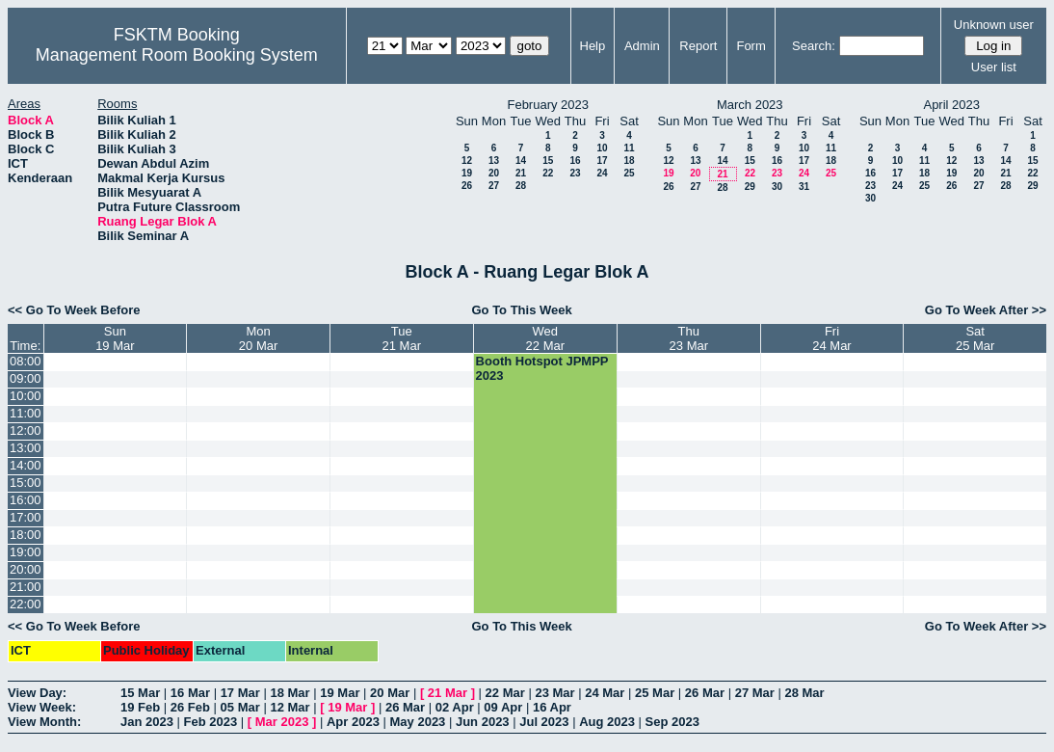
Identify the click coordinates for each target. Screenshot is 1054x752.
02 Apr (454, 707)
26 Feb (190, 707)
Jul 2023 (543, 721)
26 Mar (705, 692)
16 (574, 160)
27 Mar (755, 692)
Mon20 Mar (258, 338)
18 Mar (289, 692)
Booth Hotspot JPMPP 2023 (542, 368)
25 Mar (654, 692)
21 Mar (447, 692)
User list (993, 67)
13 (493, 160)
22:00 (25, 604)
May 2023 (418, 721)
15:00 (25, 482)
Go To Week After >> (985, 310)
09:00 (25, 378)
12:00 (25, 430)
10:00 (25, 396)
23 (574, 173)
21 (520, 173)
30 (777, 186)
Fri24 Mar (831, 338)
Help (593, 46)
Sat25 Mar (975, 338)
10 (601, 148)
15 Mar (140, 692)
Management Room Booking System (177, 55)
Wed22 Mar (545, 338)
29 (750, 186)
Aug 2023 (607, 721)
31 (804, 186)
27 (493, 185)
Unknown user (994, 24)
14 (520, 160)
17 (601, 160)
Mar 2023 (282, 721)
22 (547, 173)
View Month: (44, 721)
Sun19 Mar (114, 338)
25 (628, 173)
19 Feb (140, 707)
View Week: (42, 707)
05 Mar (240, 707)
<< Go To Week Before (74, 310)
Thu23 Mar (689, 338)
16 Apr (552, 707)
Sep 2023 (672, 721)
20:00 (25, 569)
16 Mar (190, 692)
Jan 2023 (146, 721)
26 (466, 185)
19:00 (25, 552)
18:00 (25, 534)
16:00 (25, 500)
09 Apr (503, 707)
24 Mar (604, 692)
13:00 (25, 448)
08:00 (25, 361)
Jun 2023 (483, 721)
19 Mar (339, 692)
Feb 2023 (211, 721)
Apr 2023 (353, 721)
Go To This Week (521, 310)
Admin (642, 46)
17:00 (25, 517)
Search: (813, 46)
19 (466, 173)
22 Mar (505, 692)
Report (698, 46)
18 (628, 160)
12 (466, 160)
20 (493, 173)
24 (601, 173)
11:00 (25, 413)
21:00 (25, 586)
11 (628, 148)
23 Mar (554, 692)
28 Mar (804, 692)
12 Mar (289, 707)
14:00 (25, 465)
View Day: (37, 692)
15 (547, 160)
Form (750, 46)
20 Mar (389, 692)
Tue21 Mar (401, 338)
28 (520, 185)
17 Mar (240, 692)
